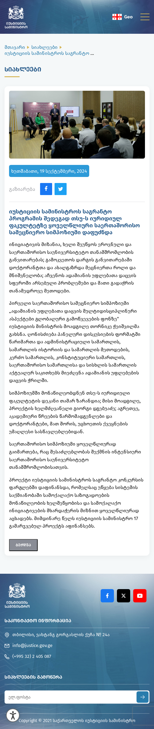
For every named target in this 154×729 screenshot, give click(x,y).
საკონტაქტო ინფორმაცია (38, 620)
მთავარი (15, 47)
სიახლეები (44, 47)
